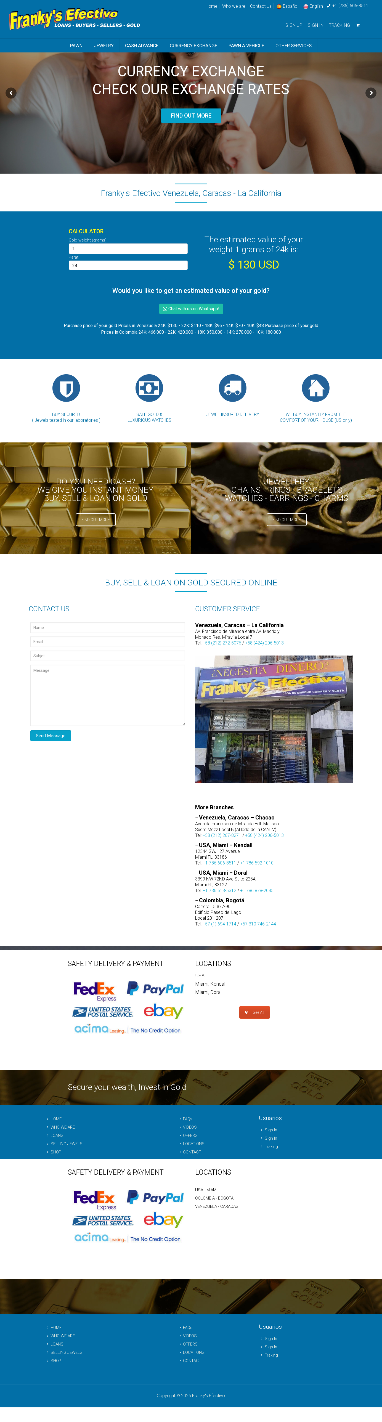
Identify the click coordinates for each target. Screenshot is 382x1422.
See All (254, 1001)
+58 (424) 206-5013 (264, 643)
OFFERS (187, 1134)
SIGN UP (293, 25)
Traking (268, 1145)
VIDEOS (187, 1126)
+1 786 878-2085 (257, 889)
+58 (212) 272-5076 (222, 643)
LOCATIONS (191, 1142)
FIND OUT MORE (191, 115)
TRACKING (339, 25)
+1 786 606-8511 (219, 862)
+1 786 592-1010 (257, 862)
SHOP (53, 1151)
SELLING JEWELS (64, 1142)
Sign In (268, 1129)
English (313, 6)
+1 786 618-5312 (219, 889)
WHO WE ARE (60, 1126)
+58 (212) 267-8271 (222, 834)
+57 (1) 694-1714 (219, 923)
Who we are (233, 6)
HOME (53, 1118)
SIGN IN (315, 25)
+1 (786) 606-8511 (350, 5)
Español (287, 6)
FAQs (184, 1118)
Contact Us (261, 6)
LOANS (54, 1134)
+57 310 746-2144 (258, 923)
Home (211, 6)
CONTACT (189, 1151)
